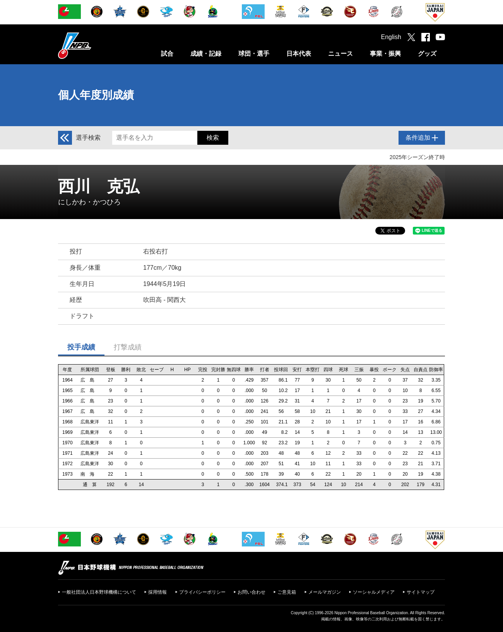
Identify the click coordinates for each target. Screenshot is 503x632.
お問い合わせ (251, 592)
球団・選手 (253, 53)
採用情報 (157, 592)
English (391, 37)
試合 (167, 53)
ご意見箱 (286, 592)
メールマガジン (324, 592)
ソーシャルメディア (374, 592)
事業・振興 (385, 53)
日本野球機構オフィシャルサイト (94, 45)
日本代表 (298, 53)
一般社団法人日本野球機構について (99, 592)
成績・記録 (205, 53)
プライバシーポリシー (202, 592)
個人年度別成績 (96, 95)
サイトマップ (421, 592)
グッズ (427, 53)
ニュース (340, 53)
